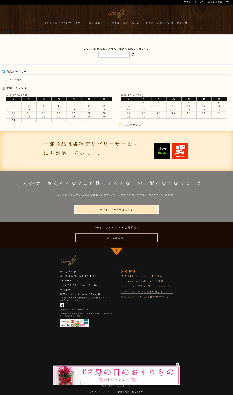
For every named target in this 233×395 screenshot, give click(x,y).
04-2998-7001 (70, 280)
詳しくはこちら (116, 237)
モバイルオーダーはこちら (116, 209)
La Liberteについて (58, 23)
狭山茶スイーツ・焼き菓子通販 (108, 23)
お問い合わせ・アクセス (172, 23)
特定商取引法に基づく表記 (129, 392)
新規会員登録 (215, 2)
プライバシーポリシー (101, 392)
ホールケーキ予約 (143, 23)
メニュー (80, 23)
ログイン (200, 2)
